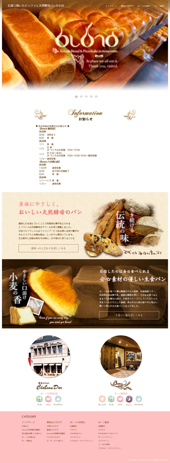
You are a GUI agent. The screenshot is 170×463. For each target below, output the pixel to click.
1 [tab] (76, 95)
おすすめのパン (76, 433)
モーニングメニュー (105, 437)
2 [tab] (81, 95)
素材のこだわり (127, 6)
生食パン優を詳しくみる (129, 315)
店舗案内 (73, 426)
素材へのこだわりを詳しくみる (48, 248)
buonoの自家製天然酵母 (31, 430)
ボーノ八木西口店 (28, 437)
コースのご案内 (104, 444)
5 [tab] (96, 95)
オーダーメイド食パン (55, 441)
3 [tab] (86, 95)
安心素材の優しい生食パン (32, 433)
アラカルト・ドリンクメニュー (81, 441)
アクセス (73, 430)
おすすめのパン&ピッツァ (108, 433)
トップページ (111, 6)
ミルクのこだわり (53, 437)
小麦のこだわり (52, 426)
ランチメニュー (76, 437)
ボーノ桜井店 (27, 441)
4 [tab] (91, 95)
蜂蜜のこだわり (52, 430)
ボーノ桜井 (159, 6)
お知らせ (25, 426)
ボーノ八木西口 (144, 6)
